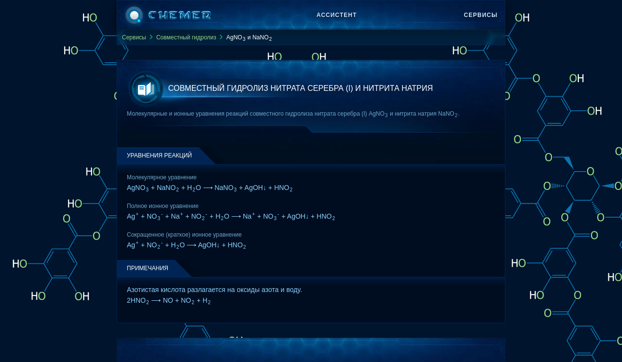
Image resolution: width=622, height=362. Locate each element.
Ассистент (336, 15)
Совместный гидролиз (186, 37)
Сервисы (481, 15)
